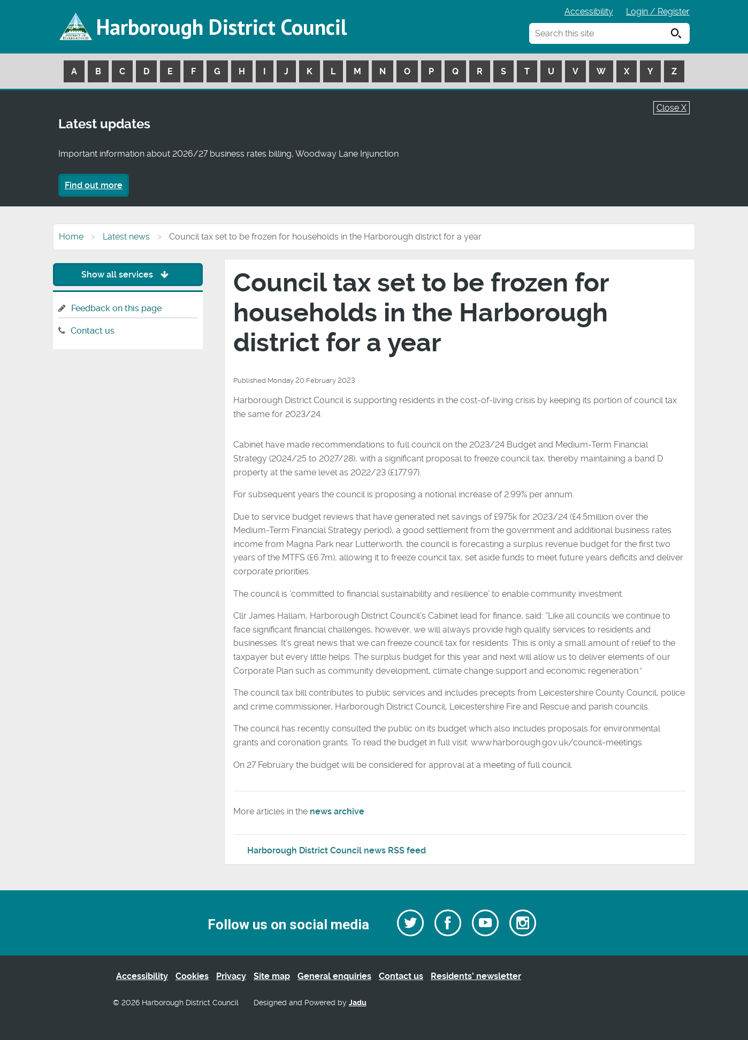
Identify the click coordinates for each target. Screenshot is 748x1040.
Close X (671, 108)
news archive (337, 811)
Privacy (231, 976)
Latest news (126, 237)
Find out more (94, 185)
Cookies (192, 976)
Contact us (93, 331)
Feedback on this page (116, 308)
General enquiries (334, 976)
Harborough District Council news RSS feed (336, 850)
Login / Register (658, 11)
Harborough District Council (221, 27)
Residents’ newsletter (476, 976)
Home (71, 237)
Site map (272, 976)
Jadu (358, 1002)
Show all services (127, 274)
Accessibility (588, 11)
